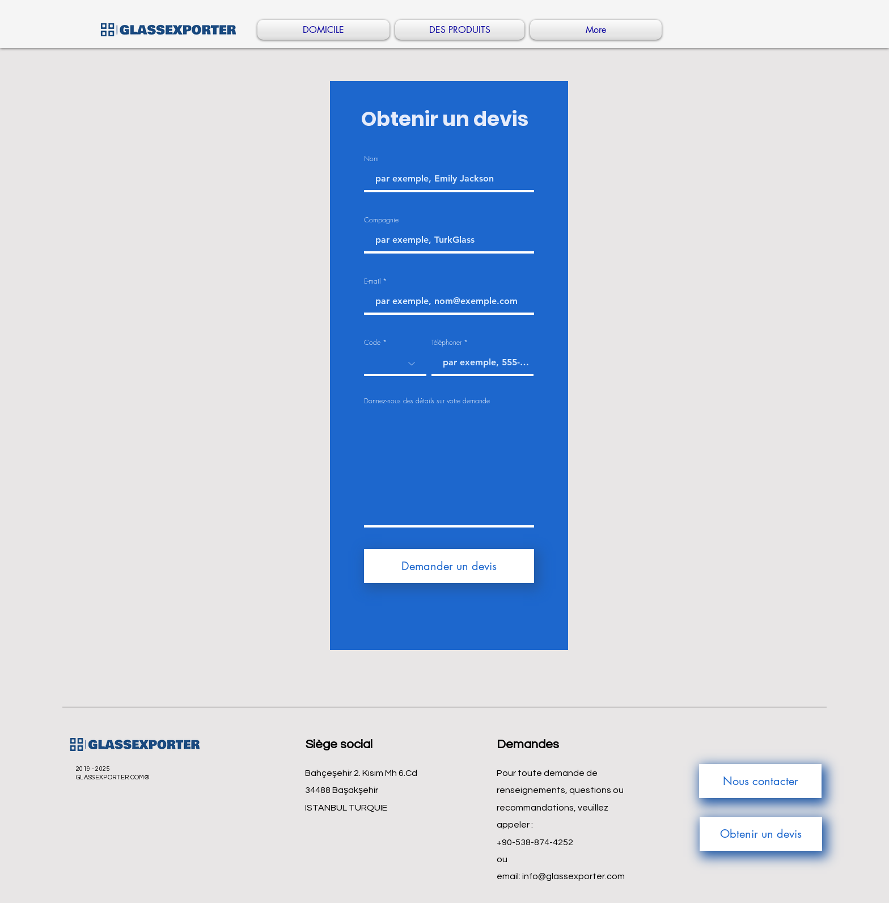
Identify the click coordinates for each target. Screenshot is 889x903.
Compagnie (381, 220)
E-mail (372, 281)
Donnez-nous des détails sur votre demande (427, 401)
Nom (371, 158)
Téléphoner (446, 342)
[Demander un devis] (449, 566)
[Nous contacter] (760, 781)
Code (372, 342)
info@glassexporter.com (573, 876)
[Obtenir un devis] (761, 834)
